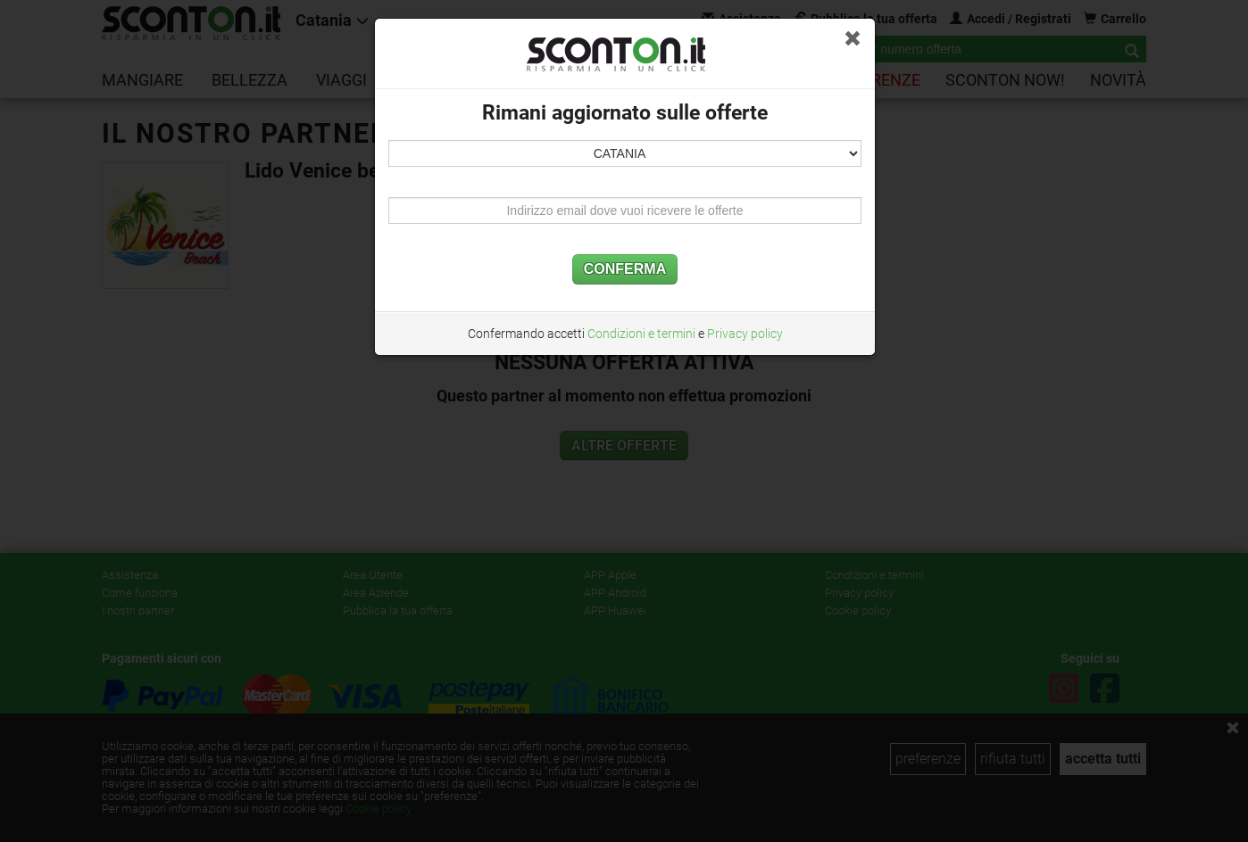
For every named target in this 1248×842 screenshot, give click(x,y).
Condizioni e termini (641, 333)
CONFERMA (625, 269)
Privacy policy (745, 333)
